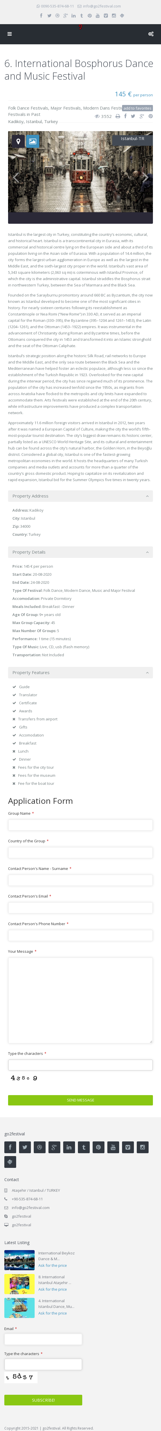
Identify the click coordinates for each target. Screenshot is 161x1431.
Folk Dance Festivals (28, 108)
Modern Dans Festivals (106, 108)
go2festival (21, 1224)
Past (35, 114)
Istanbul (34, 121)
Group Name (21, 813)
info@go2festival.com (31, 1207)
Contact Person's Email (29, 896)
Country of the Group (28, 840)
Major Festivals (65, 108)
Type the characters (27, 1053)
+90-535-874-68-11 (27, 1199)
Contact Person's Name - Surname (39, 868)
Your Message (22, 951)
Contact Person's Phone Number (38, 923)
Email (10, 1329)
